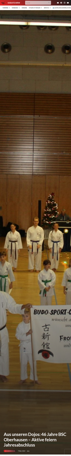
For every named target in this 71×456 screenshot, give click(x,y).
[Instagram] (64, 2)
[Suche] (38, 3)
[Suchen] (49, 3)
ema (28, 451)
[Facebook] (61, 2)
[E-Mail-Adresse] (58, 2)
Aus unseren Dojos (10, 451)
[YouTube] (68, 2)
